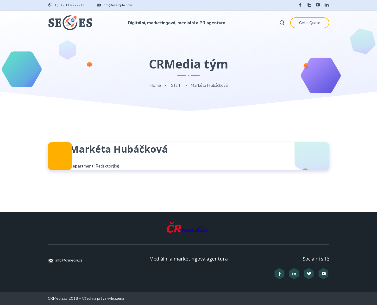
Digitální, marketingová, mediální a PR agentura (176, 23)
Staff (175, 85)
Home (155, 85)
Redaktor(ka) (107, 166)
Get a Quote (309, 22)
